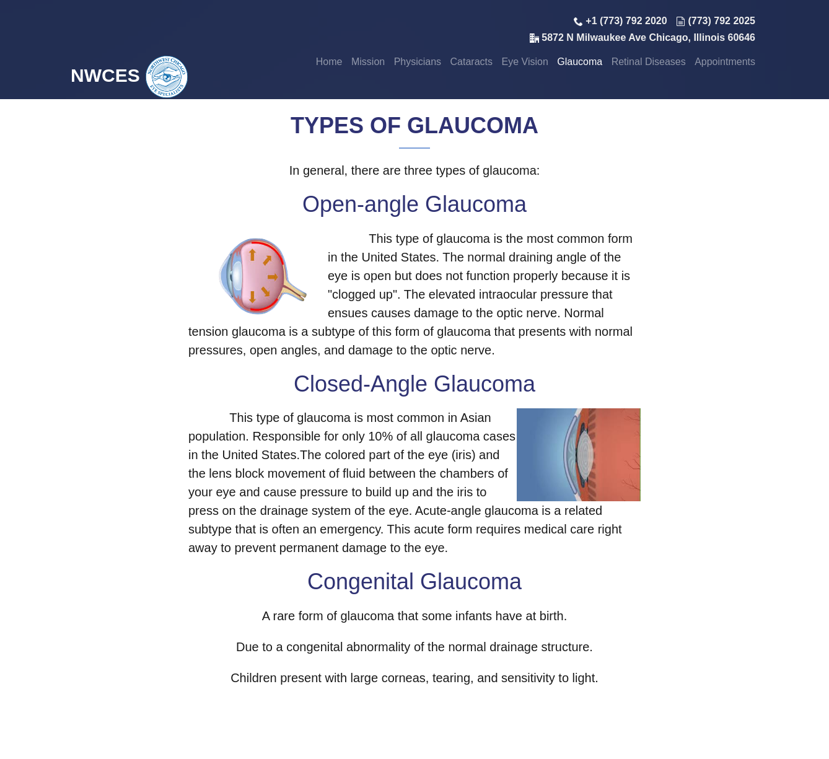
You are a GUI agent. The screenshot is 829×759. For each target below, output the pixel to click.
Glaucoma (579, 61)
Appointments (725, 61)
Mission (368, 61)
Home (329, 61)
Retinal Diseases (649, 61)
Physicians (417, 61)
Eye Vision (524, 61)
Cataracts (471, 61)
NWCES (129, 75)
